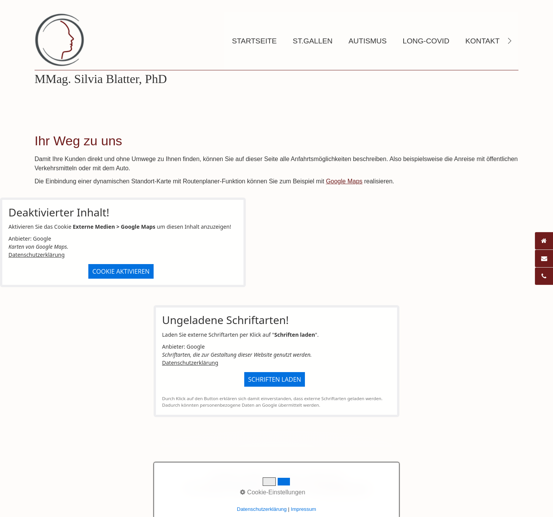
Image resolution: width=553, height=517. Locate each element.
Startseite (254, 41)
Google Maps (344, 181)
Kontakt (482, 41)
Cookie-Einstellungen (272, 492)
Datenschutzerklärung (36, 254)
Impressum (303, 509)
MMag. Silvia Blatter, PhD (101, 79)
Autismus (368, 41)
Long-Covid (425, 41)
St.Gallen (312, 41)
